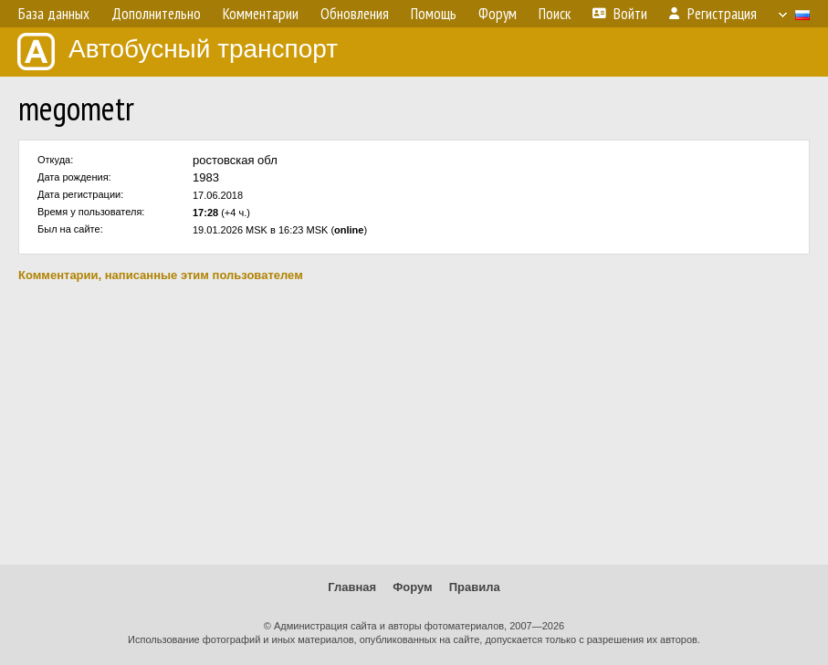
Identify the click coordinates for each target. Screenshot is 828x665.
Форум (412, 587)
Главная (352, 587)
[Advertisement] (414, 423)
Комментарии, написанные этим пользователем (160, 275)
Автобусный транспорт (177, 51)
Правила (474, 587)
